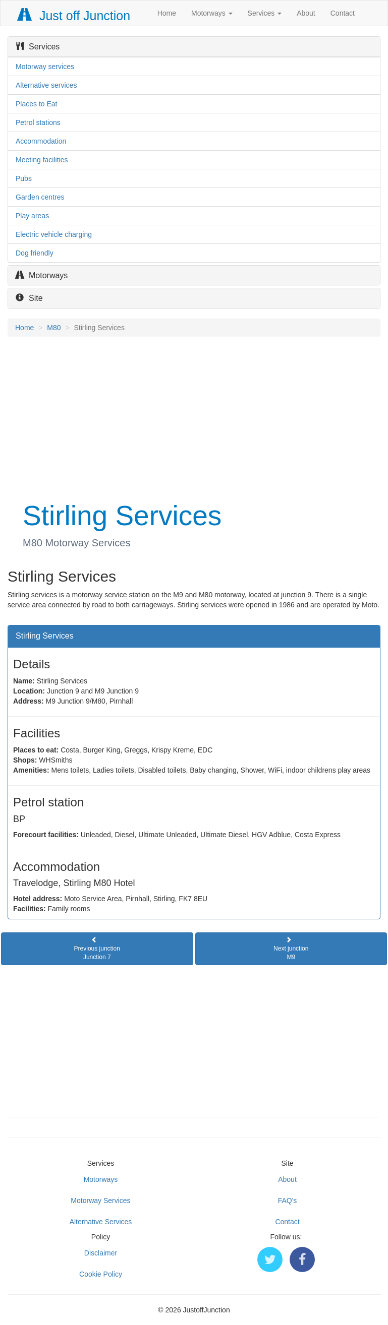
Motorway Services (100, 1200)
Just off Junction (74, 16)
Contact (342, 13)
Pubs (24, 178)
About (306, 13)
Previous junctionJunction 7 (97, 948)
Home (166, 13)
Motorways (212, 13)
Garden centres (40, 197)
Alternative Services (101, 1222)
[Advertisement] (194, 417)
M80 (54, 328)
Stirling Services (45, 636)
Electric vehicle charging (54, 234)
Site (29, 298)
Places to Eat (37, 104)
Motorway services (45, 66)
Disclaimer (100, 1253)
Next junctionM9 (290, 948)
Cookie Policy (100, 1274)
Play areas (32, 216)
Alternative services (46, 85)
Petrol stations (38, 122)
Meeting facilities (42, 160)
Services (265, 13)
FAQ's (287, 1200)
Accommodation (41, 141)
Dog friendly (34, 253)
